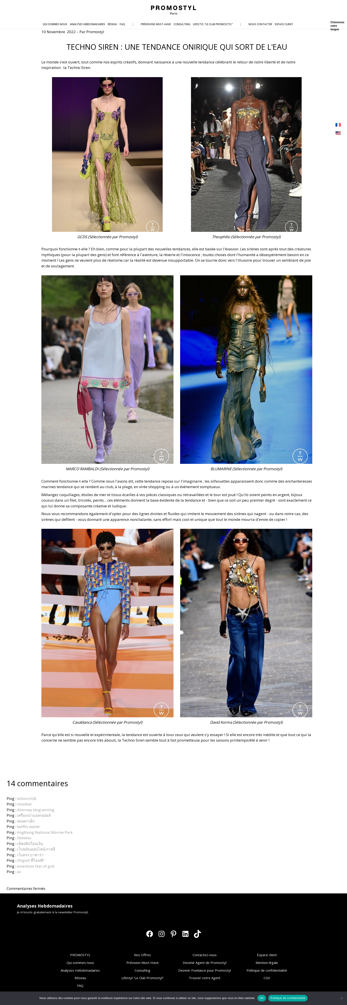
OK (262, 998)
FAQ (80, 985)
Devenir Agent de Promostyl (204, 962)
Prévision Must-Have (142, 962)
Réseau (80, 978)
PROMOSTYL (80, 955)
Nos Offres (142, 955)
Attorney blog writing (35, 809)
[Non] (341, 998)
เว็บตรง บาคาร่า (30, 854)
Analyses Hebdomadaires (80, 970)
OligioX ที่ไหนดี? (30, 860)
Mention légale (267, 962)
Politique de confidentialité (267, 970)
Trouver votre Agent (204, 978)
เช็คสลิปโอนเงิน (30, 843)
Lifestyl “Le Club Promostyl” (142, 978)
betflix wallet (28, 826)
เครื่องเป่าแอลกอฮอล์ (34, 815)
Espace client (267, 955)
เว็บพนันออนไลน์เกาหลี (36, 849)
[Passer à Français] (338, 125)
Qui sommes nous (80, 962)
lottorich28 (26, 798)
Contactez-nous (205, 955)
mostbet (24, 804)
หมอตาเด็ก (26, 821)
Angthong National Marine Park (45, 832)
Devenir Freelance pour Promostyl (204, 970)
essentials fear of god (35, 866)
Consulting (142, 970)
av (19, 871)
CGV (267, 978)
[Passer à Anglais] (338, 133)
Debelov (24, 837)
